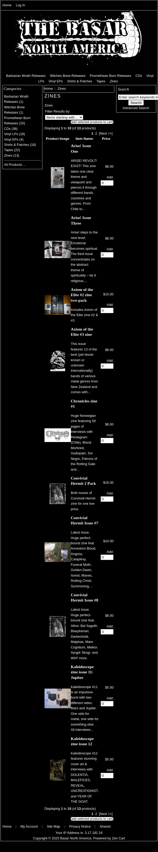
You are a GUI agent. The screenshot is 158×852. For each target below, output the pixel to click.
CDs (138, 76)
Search (123, 89)
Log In (20, 5)
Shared (105, 826)
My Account (29, 826)
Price (106, 139)
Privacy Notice (80, 826)
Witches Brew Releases (67, 76)
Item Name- (85, 139)
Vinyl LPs (11, 134)
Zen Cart (118, 838)
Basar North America (75, 838)
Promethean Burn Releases (110, 76)
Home (6, 5)
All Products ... (15, 165)
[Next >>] (106, 133)
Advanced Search (135, 108)
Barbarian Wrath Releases (26, 76)
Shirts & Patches (79, 81)
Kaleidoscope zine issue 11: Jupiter (82, 672)
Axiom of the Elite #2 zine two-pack (82, 294)
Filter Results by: (57, 111)
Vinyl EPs (55, 81)
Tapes (100, 81)
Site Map (53, 826)
